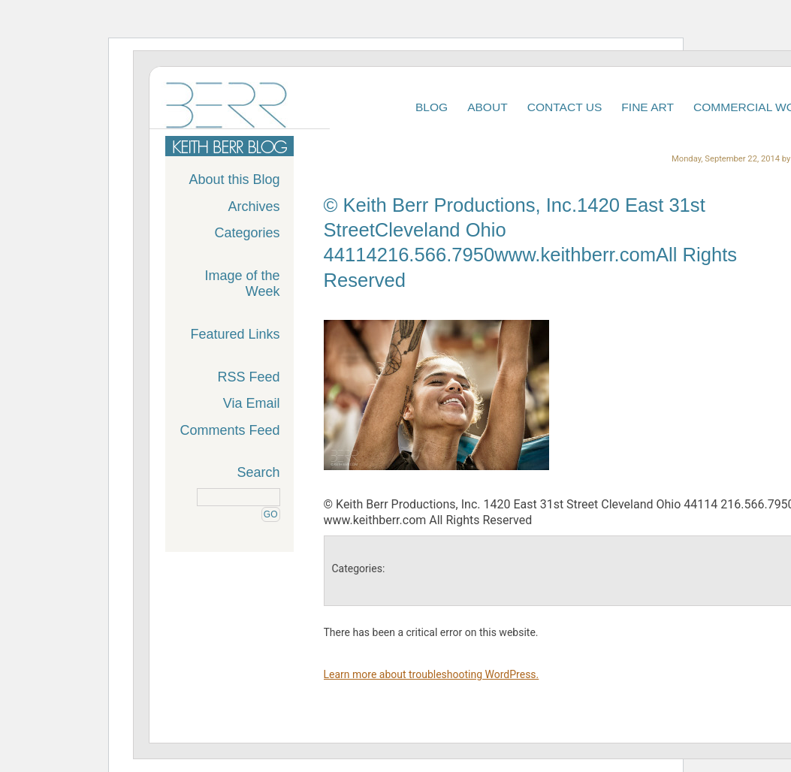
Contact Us (564, 107)
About (487, 107)
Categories (246, 232)
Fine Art (647, 107)
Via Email (251, 403)
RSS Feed (248, 376)
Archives (253, 206)
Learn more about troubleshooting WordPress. (431, 674)
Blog (431, 107)
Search (258, 472)
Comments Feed (229, 430)
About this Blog (234, 179)
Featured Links (234, 334)
